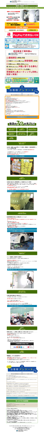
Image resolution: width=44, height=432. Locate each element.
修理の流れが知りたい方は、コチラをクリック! (16, 269)
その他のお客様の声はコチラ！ (22, 397)
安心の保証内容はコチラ (12, 191)
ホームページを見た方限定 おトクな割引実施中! (16, 156)
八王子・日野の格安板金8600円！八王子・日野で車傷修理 (21, 427)
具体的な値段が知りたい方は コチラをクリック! (16, 228)
